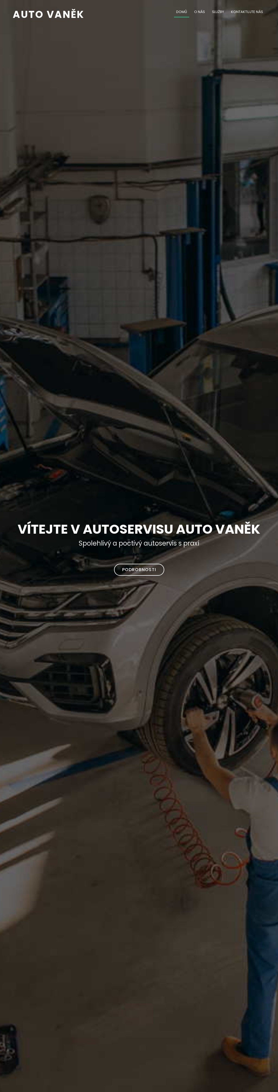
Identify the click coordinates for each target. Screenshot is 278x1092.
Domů (181, 11)
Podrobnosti (139, 569)
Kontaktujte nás (247, 11)
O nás (199, 11)
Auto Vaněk (48, 14)
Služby (218, 11)
